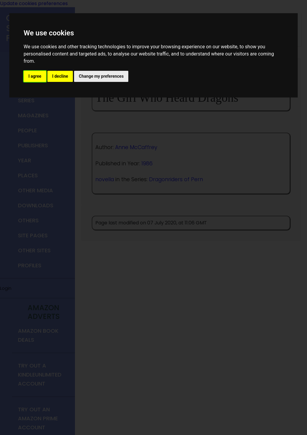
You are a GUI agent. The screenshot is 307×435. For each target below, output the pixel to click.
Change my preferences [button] (101, 76)
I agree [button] (34, 76)
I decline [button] (60, 76)
